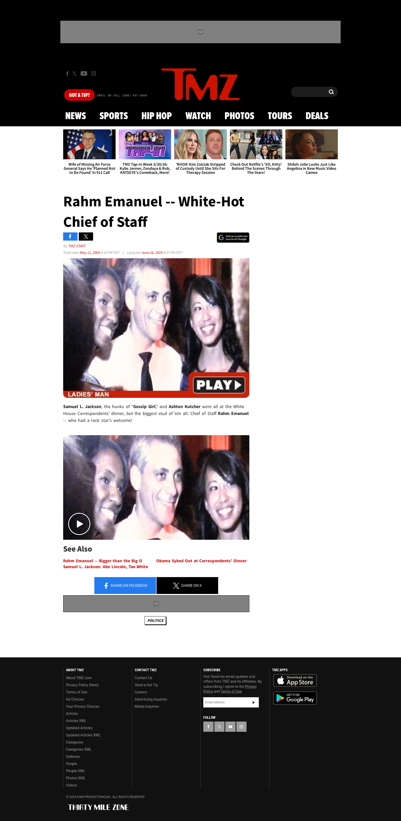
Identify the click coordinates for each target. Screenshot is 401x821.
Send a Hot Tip (146, 685)
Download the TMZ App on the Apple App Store (295, 680)
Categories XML (78, 749)
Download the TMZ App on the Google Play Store (295, 698)
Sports (113, 116)
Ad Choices (75, 699)
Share (125, 586)
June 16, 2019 (152, 252)
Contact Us (143, 678)
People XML (75, 771)
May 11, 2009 (90, 252)
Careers (141, 692)
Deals (317, 116)
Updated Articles (79, 728)
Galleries (73, 757)
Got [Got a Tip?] (79, 95)
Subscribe (254, 702)
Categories (74, 742)
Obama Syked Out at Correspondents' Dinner (201, 561)
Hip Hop (156, 116)
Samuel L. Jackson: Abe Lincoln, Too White (105, 566)
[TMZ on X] (75, 73)
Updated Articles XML (83, 735)
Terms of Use (76, 692)
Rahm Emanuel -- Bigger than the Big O (102, 561)
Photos (239, 116)
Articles (72, 714)
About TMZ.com (79, 678)
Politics (155, 620)
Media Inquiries (147, 706)
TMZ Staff (76, 245)
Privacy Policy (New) (82, 685)
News (75, 116)
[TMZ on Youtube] (84, 73)
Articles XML (76, 721)
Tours (280, 116)
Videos (71, 785)
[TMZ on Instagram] (93, 73)
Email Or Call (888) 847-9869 (122, 95)
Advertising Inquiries (151, 699)
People (71, 764)
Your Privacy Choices (82, 706)
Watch (198, 116)
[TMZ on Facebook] (67, 73)
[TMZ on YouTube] (230, 727)
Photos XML (75, 778)
